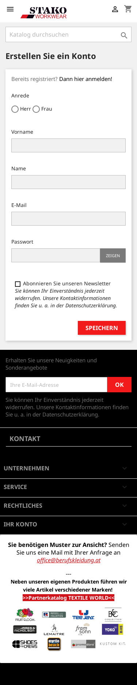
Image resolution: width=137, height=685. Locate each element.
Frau (42, 109)
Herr (21, 109)
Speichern (101, 328)
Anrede (20, 95)
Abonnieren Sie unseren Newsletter (66, 294)
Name (18, 168)
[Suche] (68, 34)
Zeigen (113, 255)
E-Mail (19, 204)
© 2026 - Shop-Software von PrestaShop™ (58, 675)
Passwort (22, 241)
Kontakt (24, 438)
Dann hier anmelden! (85, 78)
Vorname (22, 131)
